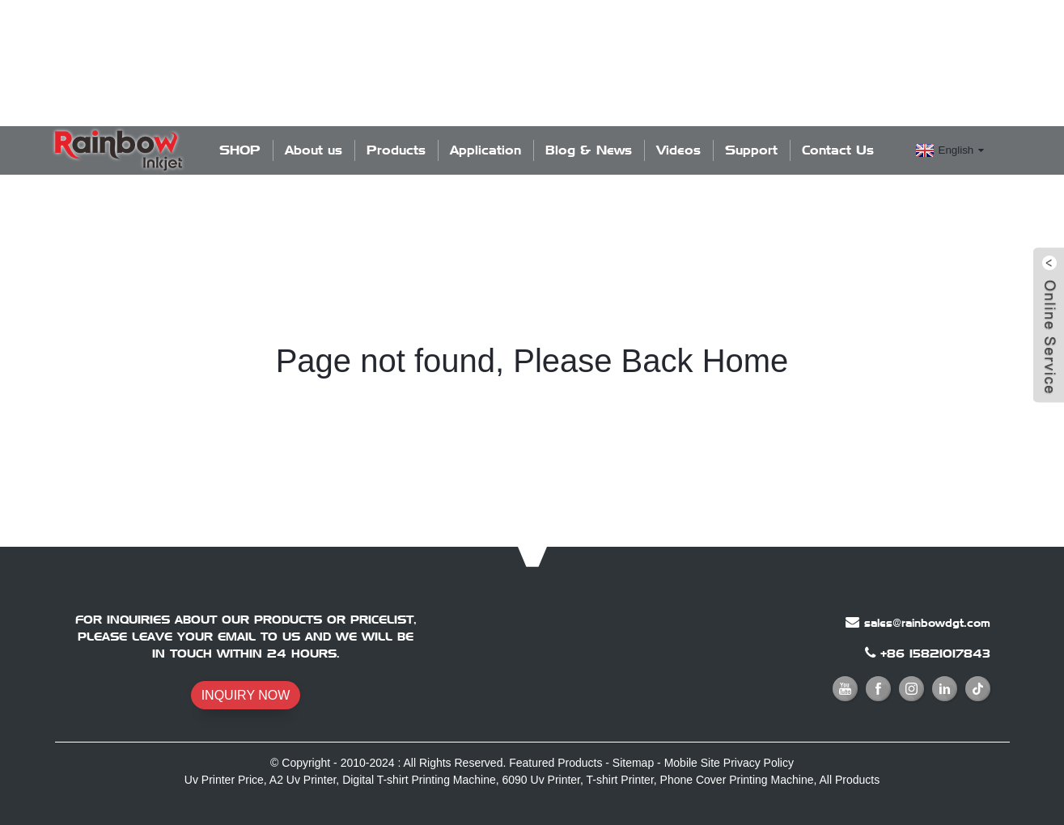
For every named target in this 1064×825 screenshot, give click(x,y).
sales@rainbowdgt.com (927, 622)
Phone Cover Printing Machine (737, 779)
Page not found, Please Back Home (532, 361)
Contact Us (838, 150)
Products (396, 150)
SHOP (240, 150)
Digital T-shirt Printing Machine (419, 779)
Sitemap (633, 762)
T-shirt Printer (620, 779)
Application (485, 150)
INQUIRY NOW (245, 695)
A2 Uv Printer (302, 779)
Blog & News (588, 150)
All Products (849, 779)
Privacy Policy (758, 762)
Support (751, 150)
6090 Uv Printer (541, 779)
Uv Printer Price (224, 779)
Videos (678, 150)
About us (313, 150)
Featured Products (555, 762)
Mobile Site (692, 762)
